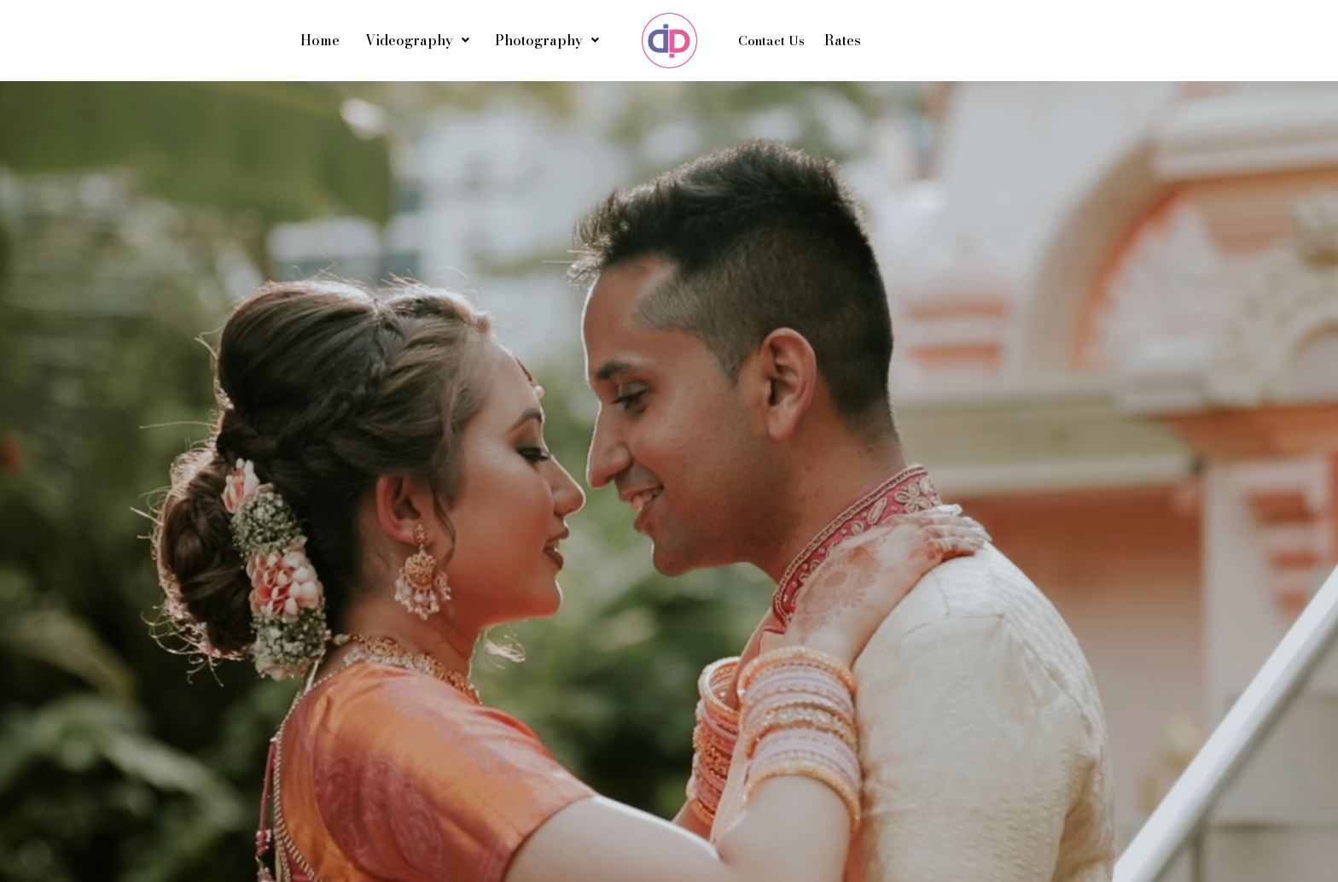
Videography (417, 40)
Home (320, 40)
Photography (547, 40)
